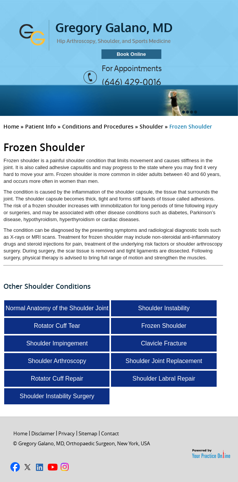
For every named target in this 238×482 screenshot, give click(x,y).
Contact (110, 433)
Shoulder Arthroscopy (57, 361)
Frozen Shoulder (163, 325)
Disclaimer (43, 433)
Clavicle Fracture (164, 343)
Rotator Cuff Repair (57, 378)
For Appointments (132, 68)
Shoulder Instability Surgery (57, 396)
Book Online (131, 54)
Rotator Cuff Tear (57, 325)
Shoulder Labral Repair (163, 378)
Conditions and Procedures (97, 126)
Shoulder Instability (164, 308)
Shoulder (151, 126)
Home (11, 126)
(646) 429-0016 (131, 82)
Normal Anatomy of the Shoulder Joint (57, 308)
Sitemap (88, 433)
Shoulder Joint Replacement (163, 361)
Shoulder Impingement (57, 343)
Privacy (66, 433)
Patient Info (40, 126)
